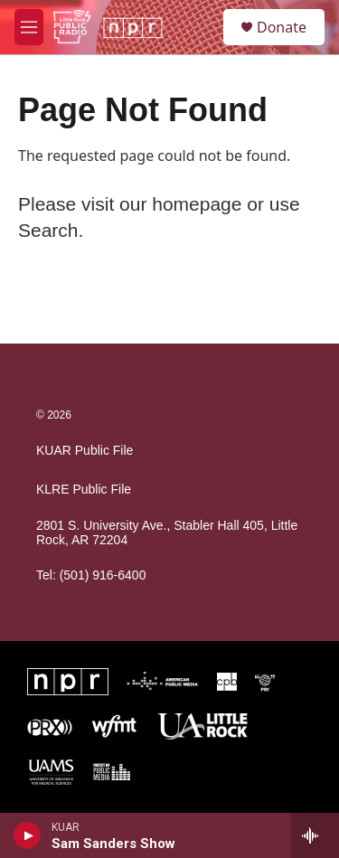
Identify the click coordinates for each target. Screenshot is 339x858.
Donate (281, 27)
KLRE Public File (83, 489)
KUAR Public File (84, 450)
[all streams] (315, 835)
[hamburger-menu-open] (28, 27)
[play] (27, 835)
